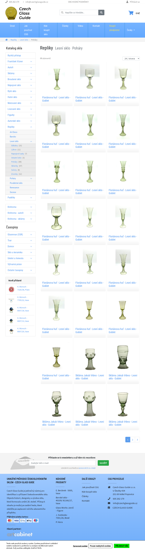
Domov (21, 246)
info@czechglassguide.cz (36, 1)
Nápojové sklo (21, 85)
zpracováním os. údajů (87, 468)
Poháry (16, 161)
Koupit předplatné (114, 28)
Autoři (21, 67)
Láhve (16, 149)
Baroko (13, 136)
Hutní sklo (21, 97)
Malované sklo (21, 103)
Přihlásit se (135, 1)
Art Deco (13, 132)
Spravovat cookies (80, 546)
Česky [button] (129, 28)
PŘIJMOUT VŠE (121, 545)
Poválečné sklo (16, 183)
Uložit (103, 462)
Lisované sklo (21, 109)
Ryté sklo (21, 91)
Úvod (12, 26)
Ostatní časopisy (21, 270)
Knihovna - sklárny (21, 218)
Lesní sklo (22, 141)
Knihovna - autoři (21, 213)
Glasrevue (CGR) (21, 234)
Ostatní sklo (18, 157)
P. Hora (59, 522)
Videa (80, 26)
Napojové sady (19, 153)
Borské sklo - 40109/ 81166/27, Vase (64, 500)
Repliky (21, 126)
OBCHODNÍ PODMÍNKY (78, 1)
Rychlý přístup (14, 55)
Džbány (16, 145)
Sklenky (16, 166)
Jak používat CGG (28, 30)
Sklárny (21, 73)
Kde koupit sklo (47, 30)
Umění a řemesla (21, 258)
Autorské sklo (21, 121)
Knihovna (21, 207)
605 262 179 (14, 1)
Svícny (15, 170)
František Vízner (21, 61)
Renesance (14, 187)
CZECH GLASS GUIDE (123, 507)
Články (65, 26)
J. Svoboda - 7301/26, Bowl (62, 516)
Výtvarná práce (15, 264)
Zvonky (16, 174)
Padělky (21, 197)
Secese (13, 192)
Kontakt (96, 26)
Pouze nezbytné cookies (100, 545)
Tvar (21, 240)
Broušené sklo (21, 79)
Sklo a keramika (21, 252)
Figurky (21, 115)
